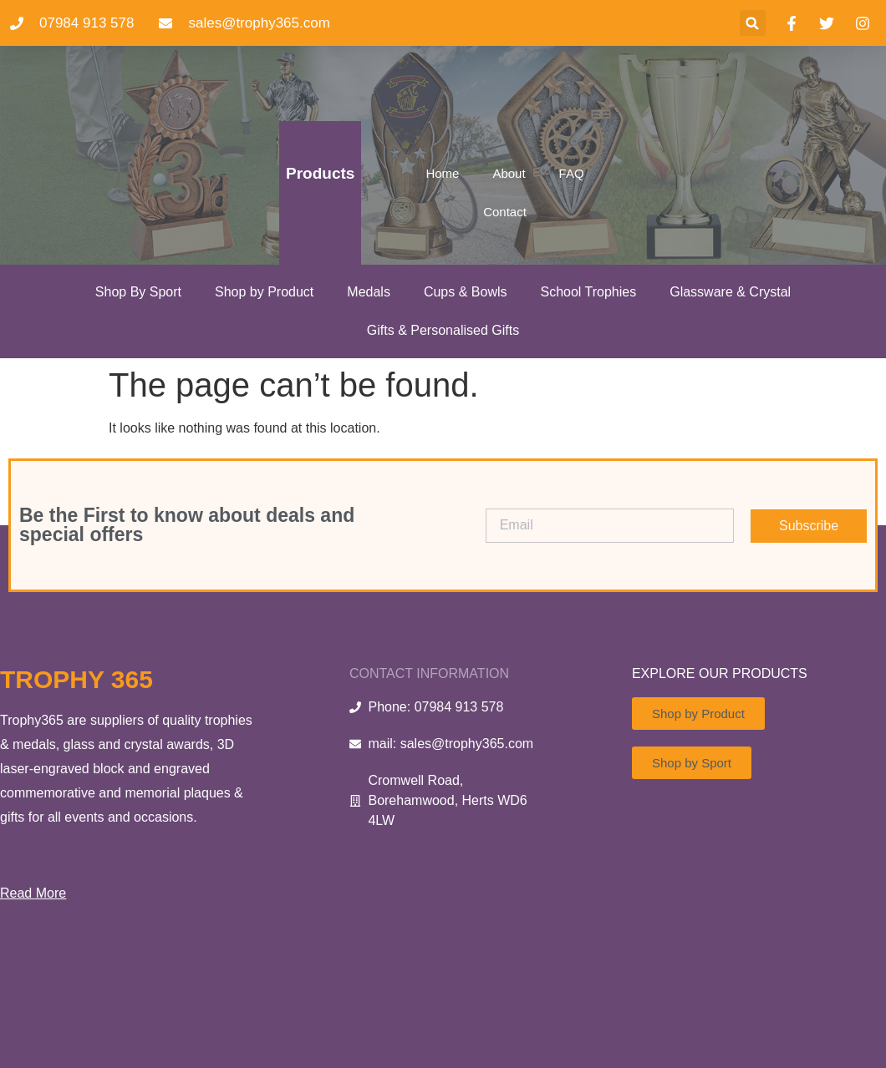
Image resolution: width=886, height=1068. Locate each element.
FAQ (571, 173)
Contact (505, 212)
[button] (753, 23)
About (508, 173)
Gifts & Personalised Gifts (443, 330)
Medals (368, 292)
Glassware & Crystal (730, 292)
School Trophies (588, 292)
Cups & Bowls (465, 292)
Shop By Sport (138, 292)
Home (442, 173)
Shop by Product (264, 292)
